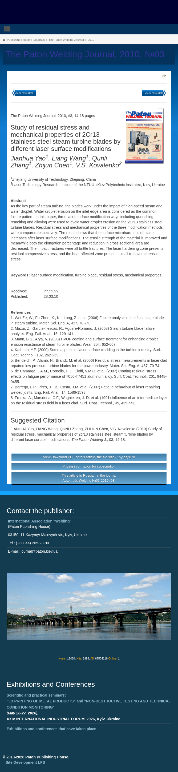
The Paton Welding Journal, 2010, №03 (84, 54)
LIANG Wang (47, 429)
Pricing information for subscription (88, 466)
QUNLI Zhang (71, 429)
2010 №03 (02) (24, 92)
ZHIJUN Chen (96, 429)
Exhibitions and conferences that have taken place (51, 729)
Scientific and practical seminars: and (89, 701)
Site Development (25, 762)
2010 (91, 39)
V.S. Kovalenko (122, 429)
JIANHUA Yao (22, 429)
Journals (39, 39)
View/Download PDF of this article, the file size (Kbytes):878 (89, 457)
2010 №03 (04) (154, 92)
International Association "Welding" (39, 521)
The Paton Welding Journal (66, 39)
